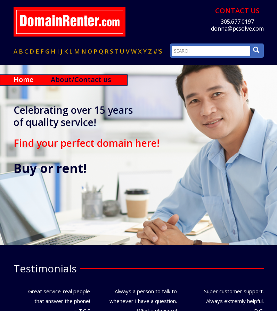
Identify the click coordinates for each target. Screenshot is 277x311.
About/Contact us (81, 79)
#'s (157, 51)
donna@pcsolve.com (237, 28)
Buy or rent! (50, 168)
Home (23, 79)
